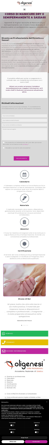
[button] (24, 9)
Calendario (11, 382)
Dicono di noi (11, 389)
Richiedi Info (11, 391)
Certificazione (12, 387)
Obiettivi (10, 386)
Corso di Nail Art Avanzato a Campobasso (22, 397)
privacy (25, 148)
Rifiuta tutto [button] (13, 441)
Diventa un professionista (16, 380)
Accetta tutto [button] (36, 441)
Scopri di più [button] (24, 437)
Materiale (10, 384)
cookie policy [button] (4, 410)
